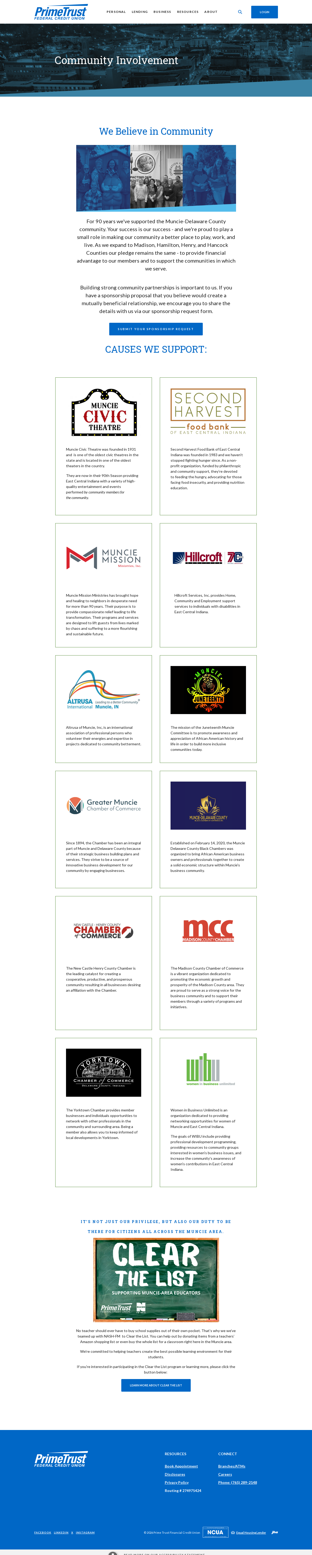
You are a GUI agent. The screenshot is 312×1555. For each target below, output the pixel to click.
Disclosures (175, 1474)
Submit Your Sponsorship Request (156, 329)
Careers (225, 1474)
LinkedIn (61, 1532)
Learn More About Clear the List (156, 1385)
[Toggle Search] (239, 12)
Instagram (85, 1532)
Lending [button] (139, 12)
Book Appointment (181, 1466)
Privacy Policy (177, 1482)
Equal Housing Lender (251, 1532)
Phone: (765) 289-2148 (237, 1482)
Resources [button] (187, 12)
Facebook (42, 1532)
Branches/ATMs (231, 1466)
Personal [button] (116, 12)
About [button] (210, 12)
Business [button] (162, 12)
